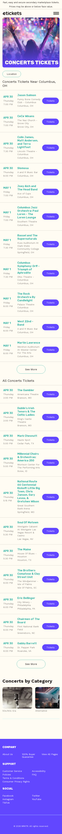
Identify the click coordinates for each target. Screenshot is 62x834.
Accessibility (38, 771)
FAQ (34, 774)
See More (31, 369)
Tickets (50, 100)
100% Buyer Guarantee (28, 755)
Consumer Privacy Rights (16, 781)
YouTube (36, 799)
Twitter (36, 795)
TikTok (6, 802)
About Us (7, 754)
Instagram (8, 799)
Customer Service (12, 771)
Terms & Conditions (13, 778)
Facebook (7, 795)
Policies (6, 774)
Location (12, 74)
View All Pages (50, 754)
